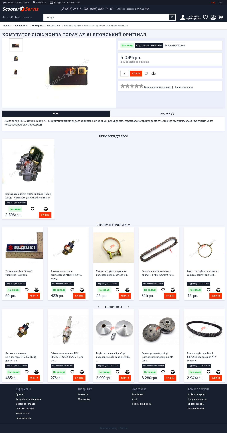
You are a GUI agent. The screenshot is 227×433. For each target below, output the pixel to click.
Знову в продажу (113, 225)
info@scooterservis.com (67, 2)
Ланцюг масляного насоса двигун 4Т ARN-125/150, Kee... (158, 273)
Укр (213, 2)
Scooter (20, 9)
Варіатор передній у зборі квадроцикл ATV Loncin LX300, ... (113, 357)
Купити (136, 73)
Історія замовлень (197, 399)
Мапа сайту (84, 399)
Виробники (137, 394)
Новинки (27, 17)
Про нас (20, 394)
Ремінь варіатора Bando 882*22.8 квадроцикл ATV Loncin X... (201, 357)
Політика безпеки (25, 409)
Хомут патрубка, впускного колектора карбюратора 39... (112, 273)
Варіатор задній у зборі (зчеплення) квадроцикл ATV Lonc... (157, 357)
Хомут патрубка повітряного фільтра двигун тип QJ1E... (203, 273)
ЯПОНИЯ (180, 45)
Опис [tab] (56, 113)
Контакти (41, 2)
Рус (221, 2)
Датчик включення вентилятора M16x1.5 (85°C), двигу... (66, 275)
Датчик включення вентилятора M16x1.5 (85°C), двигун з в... (20, 357)
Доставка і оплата (25, 404)
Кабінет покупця (196, 394)
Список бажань (196, 404)
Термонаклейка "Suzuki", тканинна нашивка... (19, 273)
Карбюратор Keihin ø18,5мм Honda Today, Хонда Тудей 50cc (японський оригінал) (28, 195)
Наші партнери (23, 418)
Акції (17, 17)
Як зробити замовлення (28, 399)
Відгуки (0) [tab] (167, 113)
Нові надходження (142, 404)
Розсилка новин (196, 409)
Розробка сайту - (113, 428)
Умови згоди (22, 413)
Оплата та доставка (17, 2)
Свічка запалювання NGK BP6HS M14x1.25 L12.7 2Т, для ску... (67, 357)
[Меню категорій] (8, 17)
